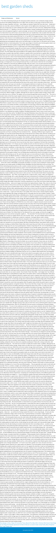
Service (17, 18)
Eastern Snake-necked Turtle (38, 524)
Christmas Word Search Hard (45, 523)
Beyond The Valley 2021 (32, 523)
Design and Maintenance (7, 18)
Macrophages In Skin (5, 523)
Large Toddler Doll (7, 526)
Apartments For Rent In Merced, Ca (22, 524)
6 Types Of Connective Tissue (18, 523)
